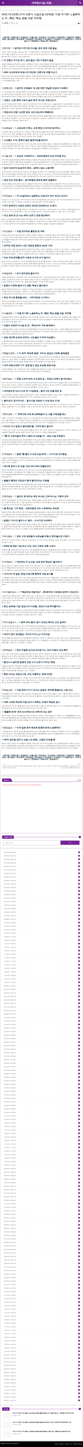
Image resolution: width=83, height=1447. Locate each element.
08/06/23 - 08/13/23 (42, 1379)
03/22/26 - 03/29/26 (42, 898)
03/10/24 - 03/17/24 (42, 1270)
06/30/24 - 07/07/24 (42, 1214)
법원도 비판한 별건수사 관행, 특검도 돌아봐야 (26, 285)
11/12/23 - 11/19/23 (42, 1330)
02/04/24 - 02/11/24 (42, 1288)
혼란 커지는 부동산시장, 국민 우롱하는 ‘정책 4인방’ (28, 674)
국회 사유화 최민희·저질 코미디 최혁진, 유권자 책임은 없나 (32, 702)
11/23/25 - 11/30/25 (42, 958)
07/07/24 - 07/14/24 (42, 1211)
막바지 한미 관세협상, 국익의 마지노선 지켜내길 (27, 634)
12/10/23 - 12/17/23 (42, 1316)
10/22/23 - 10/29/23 (42, 1341)
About (62, 1444)
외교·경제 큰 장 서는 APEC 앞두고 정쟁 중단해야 (27, 215)
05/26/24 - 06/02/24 (42, 1232)
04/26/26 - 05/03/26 (42, 880)
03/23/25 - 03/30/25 (42, 1081)
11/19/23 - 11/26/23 (42, 1327)
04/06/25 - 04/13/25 (42, 1074)
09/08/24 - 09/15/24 (42, 1179)
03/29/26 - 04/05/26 (42, 894)
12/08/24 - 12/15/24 (42, 1133)
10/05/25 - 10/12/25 (42, 982)
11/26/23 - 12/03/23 (42, 1323)
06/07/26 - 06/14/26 (42, 859)
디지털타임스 (68, 39)
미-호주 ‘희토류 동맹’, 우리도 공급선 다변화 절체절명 (44, 353)
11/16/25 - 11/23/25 (42, 961)
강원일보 (24, 37)
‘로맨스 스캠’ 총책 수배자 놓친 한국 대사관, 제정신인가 (30, 100)
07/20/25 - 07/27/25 (42, 1021)
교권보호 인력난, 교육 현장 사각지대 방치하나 (38, 128)
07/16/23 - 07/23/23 (42, 1390)
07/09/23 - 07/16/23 (42, 1393)
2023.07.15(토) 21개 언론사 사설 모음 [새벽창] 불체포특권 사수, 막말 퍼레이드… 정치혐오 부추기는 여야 (43, 1413)
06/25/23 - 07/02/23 (42, 1400)
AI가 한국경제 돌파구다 (28, 273)
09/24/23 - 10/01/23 (42, 1355)
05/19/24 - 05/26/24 (42, 1235)
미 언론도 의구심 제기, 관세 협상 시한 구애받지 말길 (28, 60)
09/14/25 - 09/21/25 (42, 993)
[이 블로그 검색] (32, 843)
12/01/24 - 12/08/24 (42, 1137)
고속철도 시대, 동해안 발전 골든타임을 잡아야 (26, 140)
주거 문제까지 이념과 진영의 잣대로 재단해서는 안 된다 (30, 205)
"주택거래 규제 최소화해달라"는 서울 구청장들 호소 (41, 414)
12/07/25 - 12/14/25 (42, 951)
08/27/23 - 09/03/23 (42, 1369)
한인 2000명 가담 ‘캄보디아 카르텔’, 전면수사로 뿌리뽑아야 (32, 606)
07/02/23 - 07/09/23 (42, 1397)
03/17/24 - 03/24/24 (42, 1267)
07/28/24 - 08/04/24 (42, 1200)
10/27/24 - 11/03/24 (42, 1154)
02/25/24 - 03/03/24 (42, 1277)
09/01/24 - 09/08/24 (42, 1183)
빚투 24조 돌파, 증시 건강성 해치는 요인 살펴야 (43, 622)
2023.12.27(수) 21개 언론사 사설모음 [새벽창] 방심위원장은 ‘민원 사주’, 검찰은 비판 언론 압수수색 (41, 1431)
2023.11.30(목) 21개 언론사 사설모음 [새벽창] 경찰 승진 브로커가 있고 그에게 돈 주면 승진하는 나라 (42, 1422)
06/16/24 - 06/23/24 (42, 1221)
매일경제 (60, 37)
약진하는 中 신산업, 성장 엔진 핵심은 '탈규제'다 (39, 561)
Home (57, 1444)
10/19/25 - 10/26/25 (42, 975)
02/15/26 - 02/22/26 (42, 915)
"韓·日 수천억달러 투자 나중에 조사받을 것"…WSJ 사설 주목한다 (34, 436)
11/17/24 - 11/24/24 (42, 1144)
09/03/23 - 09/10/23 (42, 1365)
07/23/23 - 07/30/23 (42, 1386)
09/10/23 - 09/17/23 (42, 1362)
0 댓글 (79, 780)
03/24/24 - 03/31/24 (42, 1263)
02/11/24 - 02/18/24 (42, 1284)
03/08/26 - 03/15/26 (42, 905)
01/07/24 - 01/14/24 (42, 1302)
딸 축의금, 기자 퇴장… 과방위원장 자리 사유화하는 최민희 (31, 508)
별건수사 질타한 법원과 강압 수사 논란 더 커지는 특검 (29, 662)
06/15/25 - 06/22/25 (42, 1038)
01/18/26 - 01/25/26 (42, 930)
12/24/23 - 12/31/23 (42, 1309)
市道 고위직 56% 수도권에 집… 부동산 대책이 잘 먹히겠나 (44, 378)
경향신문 (15, 37)
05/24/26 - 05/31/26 (42, 866)
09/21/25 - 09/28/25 (42, 989)
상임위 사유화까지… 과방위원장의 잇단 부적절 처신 (41, 156)
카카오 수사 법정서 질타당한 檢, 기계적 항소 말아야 (28, 426)
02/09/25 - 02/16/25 (42, 1102)
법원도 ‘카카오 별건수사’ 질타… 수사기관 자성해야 (28, 520)
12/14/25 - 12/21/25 (42, 947)
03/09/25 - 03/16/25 (42, 1088)
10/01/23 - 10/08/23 (42, 1351)
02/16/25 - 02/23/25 (42, 1098)
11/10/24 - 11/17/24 (42, 1147)
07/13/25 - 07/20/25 (42, 1024)
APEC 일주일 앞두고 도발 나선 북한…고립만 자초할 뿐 (29, 739)
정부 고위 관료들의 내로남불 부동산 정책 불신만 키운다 (43, 536)
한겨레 (6, 37)
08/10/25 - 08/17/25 (42, 1010)
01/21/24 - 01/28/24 (42, 1295)
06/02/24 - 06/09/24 (42, 1228)
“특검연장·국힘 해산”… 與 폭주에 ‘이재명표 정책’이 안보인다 (50, 592)
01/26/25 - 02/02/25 (42, 1109)
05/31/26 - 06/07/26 (42, 863)
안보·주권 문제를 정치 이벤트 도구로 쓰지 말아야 (27, 257)
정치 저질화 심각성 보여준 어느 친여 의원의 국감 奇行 (42, 650)
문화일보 (35, 41)
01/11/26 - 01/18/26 (42, 933)
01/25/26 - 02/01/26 (42, 926)
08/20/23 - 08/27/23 (42, 1372)
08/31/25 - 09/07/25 (42, 1000)
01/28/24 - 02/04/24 (42, 1291)
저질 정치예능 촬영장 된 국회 (30, 231)
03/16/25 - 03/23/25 (42, 1084)
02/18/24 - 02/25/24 (42, 1281)
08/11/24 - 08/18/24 (42, 1193)
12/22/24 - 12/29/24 (42, 1126)
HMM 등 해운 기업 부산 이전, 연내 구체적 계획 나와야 (29, 546)
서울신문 (33, 37)
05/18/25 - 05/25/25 (42, 1053)
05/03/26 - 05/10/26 (42, 877)
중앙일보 (53, 41)
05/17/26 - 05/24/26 (42, 870)
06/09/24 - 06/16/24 (42, 1225)
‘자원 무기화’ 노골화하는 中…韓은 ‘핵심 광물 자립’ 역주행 (44, 313)
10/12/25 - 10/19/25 (42, 979)
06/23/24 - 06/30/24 (42, 1218)
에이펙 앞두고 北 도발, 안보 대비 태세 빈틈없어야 (27, 466)
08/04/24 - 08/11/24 (42, 1197)
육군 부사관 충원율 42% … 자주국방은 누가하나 (26, 297)
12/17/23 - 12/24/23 (42, 1313)
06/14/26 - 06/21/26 (42, 856)
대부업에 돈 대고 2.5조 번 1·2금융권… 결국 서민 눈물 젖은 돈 (33, 390)
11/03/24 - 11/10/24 (42, 1151)
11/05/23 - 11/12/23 (42, 1334)
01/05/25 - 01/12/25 (42, 1119)
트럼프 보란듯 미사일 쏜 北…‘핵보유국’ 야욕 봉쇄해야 (29, 325)
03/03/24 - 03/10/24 (42, 1274)
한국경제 (20, 39)
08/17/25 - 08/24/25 (42, 1007)
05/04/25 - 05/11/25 (42, 1060)
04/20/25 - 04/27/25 (42, 1067)
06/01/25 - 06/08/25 (42, 1045)
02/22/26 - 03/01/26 (42, 912)
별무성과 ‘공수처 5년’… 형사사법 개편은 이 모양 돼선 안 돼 (32, 400)
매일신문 (44, 41)
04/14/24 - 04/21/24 (42, 1253)
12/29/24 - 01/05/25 (42, 1123)
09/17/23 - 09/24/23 (42, 1358)
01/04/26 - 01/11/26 (42, 937)
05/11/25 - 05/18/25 (42, 1056)
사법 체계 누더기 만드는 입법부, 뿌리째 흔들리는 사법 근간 (45, 690)
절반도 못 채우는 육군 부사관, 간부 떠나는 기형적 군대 (42, 496)
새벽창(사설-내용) (41, 2)
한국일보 (38, 39)
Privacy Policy (77, 1444)
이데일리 (57, 39)
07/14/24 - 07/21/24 (42, 1207)
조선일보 (51, 37)
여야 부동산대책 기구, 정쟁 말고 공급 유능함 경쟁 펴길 (30, 365)
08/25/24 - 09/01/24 (42, 1186)
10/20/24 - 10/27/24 (42, 1158)
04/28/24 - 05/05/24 (42, 1246)
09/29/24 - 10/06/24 (42, 1168)
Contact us (68, 1444)
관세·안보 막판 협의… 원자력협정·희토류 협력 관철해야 (30, 180)
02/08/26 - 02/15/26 (42, 919)
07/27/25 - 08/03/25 (42, 1017)
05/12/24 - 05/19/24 (42, 1239)
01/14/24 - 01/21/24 (42, 1299)
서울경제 (70, 37)
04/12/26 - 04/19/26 (42, 887)
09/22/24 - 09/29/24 (42, 1172)
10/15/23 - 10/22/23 (42, 1344)
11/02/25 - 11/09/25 (42, 968)
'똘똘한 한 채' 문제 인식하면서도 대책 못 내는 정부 (28, 711)
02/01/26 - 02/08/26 (42, 923)
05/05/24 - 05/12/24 (42, 1242)
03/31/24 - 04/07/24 (42, 1260)
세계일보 (29, 39)
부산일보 (48, 39)
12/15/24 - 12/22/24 (42, 1130)
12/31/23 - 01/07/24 (42, 1306)
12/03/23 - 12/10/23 (42, 1320)
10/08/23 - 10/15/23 (42, 1348)
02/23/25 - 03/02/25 (42, 1095)
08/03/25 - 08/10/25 (42, 1014)
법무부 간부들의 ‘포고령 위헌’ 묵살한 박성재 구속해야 (42, 88)
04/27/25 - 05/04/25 (42, 1063)
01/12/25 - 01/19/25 (42, 1116)
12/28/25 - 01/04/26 (42, 940)
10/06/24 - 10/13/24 (42, 1165)
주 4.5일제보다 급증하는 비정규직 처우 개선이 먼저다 (42, 195)
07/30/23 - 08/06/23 (42, 1383)
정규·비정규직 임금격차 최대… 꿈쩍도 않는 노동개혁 (29, 167)
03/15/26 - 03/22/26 (42, 901)
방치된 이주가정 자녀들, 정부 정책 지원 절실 (35, 48)
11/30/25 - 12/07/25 (42, 954)
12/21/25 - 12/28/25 (42, 944)
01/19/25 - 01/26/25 (42, 1112)
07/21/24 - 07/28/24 (42, 1204)
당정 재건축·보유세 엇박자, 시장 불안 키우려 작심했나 (29, 337)
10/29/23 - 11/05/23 (42, 1337)
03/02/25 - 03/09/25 (42, 1091)
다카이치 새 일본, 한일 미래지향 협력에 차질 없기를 (28, 573)
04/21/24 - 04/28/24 (42, 1249)
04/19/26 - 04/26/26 (42, 884)
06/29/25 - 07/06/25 (42, 1031)
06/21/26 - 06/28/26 (42, 852)
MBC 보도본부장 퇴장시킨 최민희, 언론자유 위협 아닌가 (30, 72)
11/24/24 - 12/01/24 (42, 1140)
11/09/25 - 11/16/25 (42, 965)
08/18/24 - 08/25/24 (42, 1190)
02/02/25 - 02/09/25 (42, 1105)
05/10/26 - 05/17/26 (42, 873)
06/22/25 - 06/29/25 (42, 1035)
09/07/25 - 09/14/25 (42, 996)
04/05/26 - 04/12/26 (42, 891)
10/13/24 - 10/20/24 (42, 1161)
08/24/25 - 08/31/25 (42, 1003)
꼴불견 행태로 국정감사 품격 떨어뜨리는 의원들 (26, 480)
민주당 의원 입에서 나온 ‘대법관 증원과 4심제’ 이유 (28, 245)
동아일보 (11, 39)
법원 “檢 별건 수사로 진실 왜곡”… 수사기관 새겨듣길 (42, 454)
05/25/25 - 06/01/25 (42, 1049)
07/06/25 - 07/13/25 (42, 1028)
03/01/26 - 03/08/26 (42, 908)
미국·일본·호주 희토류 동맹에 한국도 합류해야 (39, 727)
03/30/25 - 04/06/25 (42, 1077)
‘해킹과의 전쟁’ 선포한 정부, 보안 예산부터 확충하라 (28, 112)
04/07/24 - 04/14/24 (42, 1256)
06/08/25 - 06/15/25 (42, 1042)
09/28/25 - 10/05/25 (42, 986)
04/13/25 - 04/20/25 (42, 1070)
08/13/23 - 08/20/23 (42, 1376)
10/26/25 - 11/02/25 (42, 972)
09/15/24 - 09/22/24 (42, 1175)
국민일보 (42, 37)
